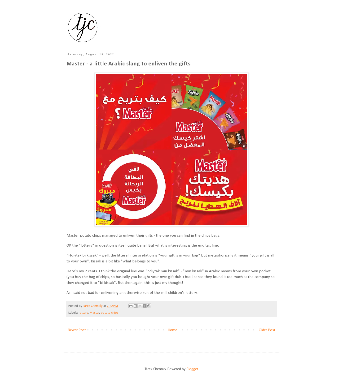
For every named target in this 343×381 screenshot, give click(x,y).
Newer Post (77, 330)
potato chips (109, 313)
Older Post (267, 330)
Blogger (192, 369)
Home (172, 330)
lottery (83, 313)
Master (94, 313)
